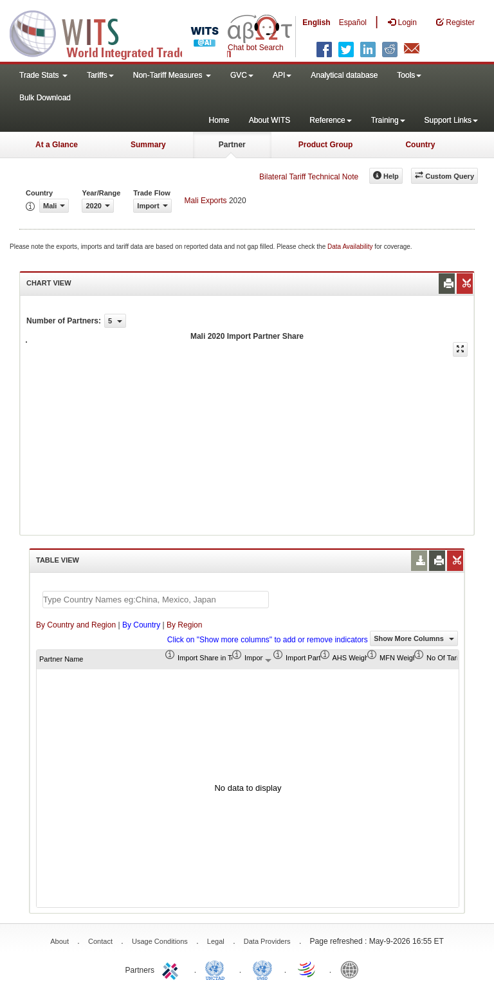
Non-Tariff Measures (172, 75)
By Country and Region (76, 624)
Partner (232, 144)
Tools (409, 75)
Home (219, 120)
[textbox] (155, 599)
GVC (241, 75)
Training (388, 120)
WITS (128, 32)
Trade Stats (43, 75)
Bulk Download (45, 97)
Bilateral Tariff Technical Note (308, 176)
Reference (330, 120)
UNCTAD (217, 969)
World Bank (352, 969)
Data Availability (350, 246)
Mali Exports (206, 200)
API (282, 75)
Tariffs (100, 75)
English (316, 22)
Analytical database (344, 75)
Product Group (325, 144)
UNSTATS (262, 969)
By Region (184, 624)
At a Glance (56, 144)
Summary (148, 144)
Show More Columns (414, 638)
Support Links (451, 120)
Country (420, 144)
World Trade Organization (307, 969)
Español (353, 22)
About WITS (270, 120)
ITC (172, 969)
